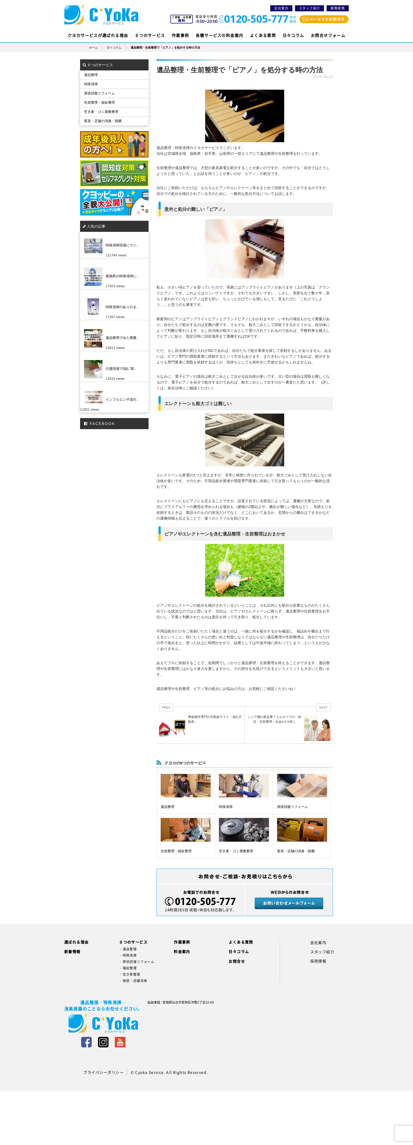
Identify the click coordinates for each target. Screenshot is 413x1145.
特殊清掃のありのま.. (122, 307)
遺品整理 (167, 807)
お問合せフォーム (328, 35)
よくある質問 (263, 35)
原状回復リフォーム (292, 807)
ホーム (97, 47)
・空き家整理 (129, 974)
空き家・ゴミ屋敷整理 (236, 851)
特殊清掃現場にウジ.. (122, 245)
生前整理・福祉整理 (176, 851)
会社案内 (281, 8)
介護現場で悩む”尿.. (121, 369)
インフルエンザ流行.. (122, 399)
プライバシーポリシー (103, 1072)
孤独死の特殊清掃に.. (122, 276)
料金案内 (182, 951)
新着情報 (72, 951)
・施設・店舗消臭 (133, 980)
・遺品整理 (128, 949)
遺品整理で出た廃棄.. (122, 338)
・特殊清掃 (128, 955)
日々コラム (293, 35)
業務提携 (338, 8)
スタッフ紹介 (309, 8)
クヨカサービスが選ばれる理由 (98, 35)
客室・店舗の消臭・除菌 (296, 851)
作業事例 (180, 35)
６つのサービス (150, 35)
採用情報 (318, 961)
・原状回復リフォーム (136, 961)
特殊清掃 (226, 807)
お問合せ (237, 961)
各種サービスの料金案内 (219, 35)
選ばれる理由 (76, 942)
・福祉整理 (128, 968)
